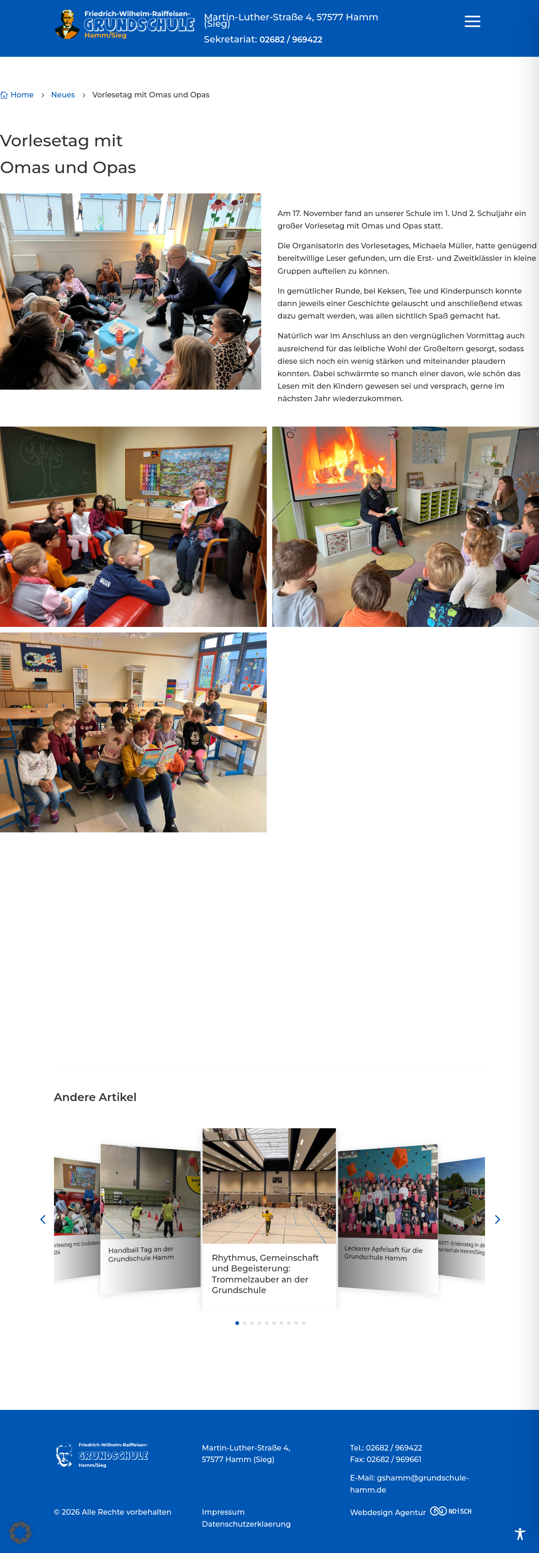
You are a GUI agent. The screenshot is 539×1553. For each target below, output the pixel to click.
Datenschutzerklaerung (246, 1524)
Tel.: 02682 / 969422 (386, 1448)
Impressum (223, 1512)
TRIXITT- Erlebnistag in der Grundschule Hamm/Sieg (461, 1248)
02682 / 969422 (290, 39)
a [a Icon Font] (472, 22)
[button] (20, 1532)
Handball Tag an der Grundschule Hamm (141, 1254)
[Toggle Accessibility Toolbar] (520, 1534)
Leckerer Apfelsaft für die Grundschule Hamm (384, 1253)
